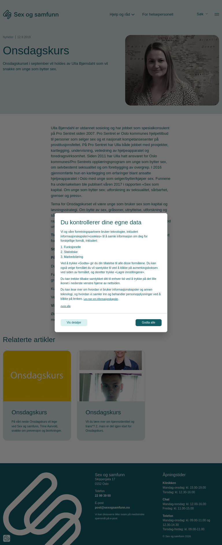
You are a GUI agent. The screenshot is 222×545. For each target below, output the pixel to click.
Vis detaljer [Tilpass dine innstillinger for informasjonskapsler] (78, 322)
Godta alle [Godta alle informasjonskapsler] (144, 322)
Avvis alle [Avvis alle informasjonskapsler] (67, 304)
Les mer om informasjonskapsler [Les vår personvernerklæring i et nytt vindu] (105, 297)
